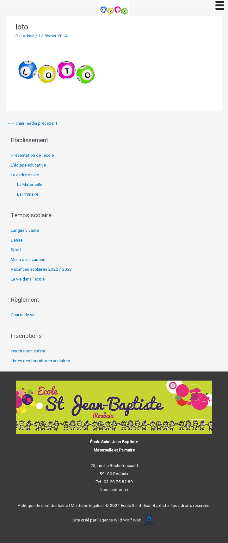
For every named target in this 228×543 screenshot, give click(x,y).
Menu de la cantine (28, 259)
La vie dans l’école (28, 278)
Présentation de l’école (32, 155)
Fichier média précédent (32, 123)
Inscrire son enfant (28, 350)
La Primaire (27, 194)
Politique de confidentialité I (44, 505)
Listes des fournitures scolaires (40, 360)
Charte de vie (23, 314)
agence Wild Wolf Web (120, 519)
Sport (16, 249)
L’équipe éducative (28, 164)
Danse (16, 240)
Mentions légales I (87, 505)
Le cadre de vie (25, 174)
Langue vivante (25, 230)
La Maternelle (29, 184)
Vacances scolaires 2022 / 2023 (41, 269)
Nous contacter (114, 489)
